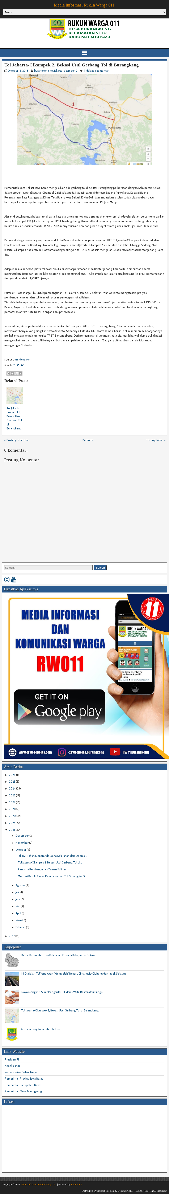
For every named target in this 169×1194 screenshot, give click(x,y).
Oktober (21, 849)
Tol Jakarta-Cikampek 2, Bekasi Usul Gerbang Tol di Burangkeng (71, 64)
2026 (12, 775)
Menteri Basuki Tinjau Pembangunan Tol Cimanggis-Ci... (52, 876)
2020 (12, 816)
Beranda (88, 440)
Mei (18, 906)
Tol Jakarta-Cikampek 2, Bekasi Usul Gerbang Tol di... (50, 862)
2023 (12, 795)
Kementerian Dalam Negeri (21, 1072)
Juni (18, 899)
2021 (12, 809)
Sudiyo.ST (76, 1184)
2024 (12, 788)
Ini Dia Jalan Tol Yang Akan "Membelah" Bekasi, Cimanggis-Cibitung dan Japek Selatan (73, 973)
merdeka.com (22, 359)
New (164, 1190)
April (19, 913)
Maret (20, 920)
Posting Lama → (156, 440)
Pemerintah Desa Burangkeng (23, 1091)
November (22, 842)
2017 (12, 936)
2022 (12, 802)
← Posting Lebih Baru (16, 440)
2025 (12, 781)
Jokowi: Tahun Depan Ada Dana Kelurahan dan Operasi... (52, 855)
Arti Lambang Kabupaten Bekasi (40, 1029)
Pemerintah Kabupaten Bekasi (23, 1085)
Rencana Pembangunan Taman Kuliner (42, 869)
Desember (22, 835)
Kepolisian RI (13, 1065)
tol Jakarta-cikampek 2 (63, 70)
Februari (21, 927)
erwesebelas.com (105, 1190)
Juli (18, 892)
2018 (12, 829)
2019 (12, 823)
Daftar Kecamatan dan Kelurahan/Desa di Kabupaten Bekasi (58, 955)
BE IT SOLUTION (138, 1190)
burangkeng (41, 70)
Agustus (21, 885)
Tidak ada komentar (96, 70)
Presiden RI (12, 1059)
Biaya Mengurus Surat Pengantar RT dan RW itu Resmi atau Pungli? (62, 992)
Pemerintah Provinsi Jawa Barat (24, 1078)
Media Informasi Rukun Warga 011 (84, 5)
